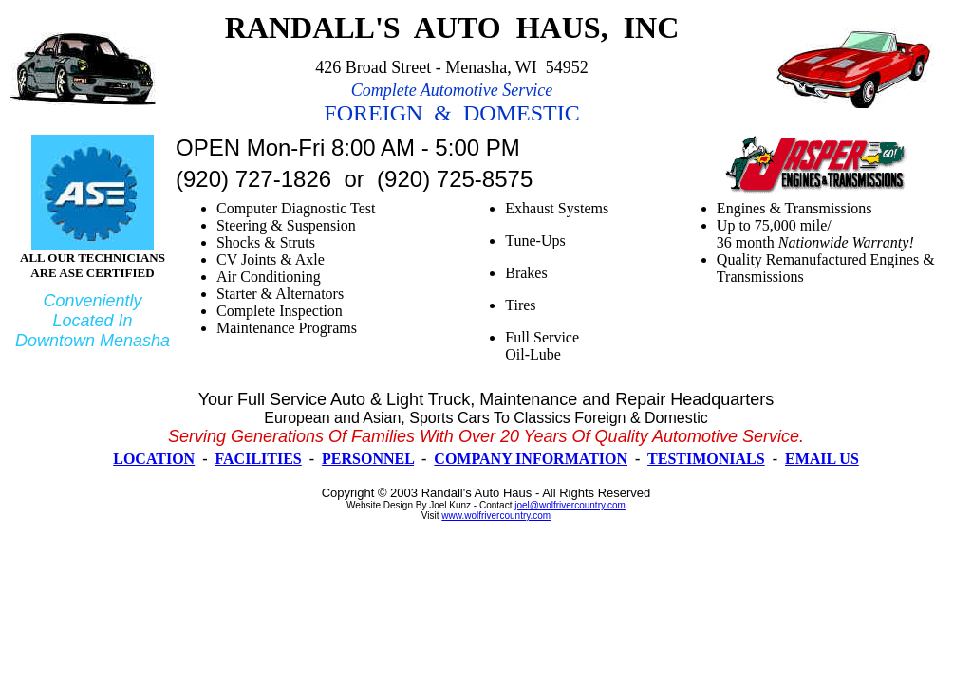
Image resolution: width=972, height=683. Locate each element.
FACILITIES (258, 459)
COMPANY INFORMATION (530, 459)
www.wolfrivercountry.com (496, 515)
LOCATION (154, 459)
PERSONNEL (368, 459)
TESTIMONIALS (706, 459)
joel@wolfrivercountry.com (570, 505)
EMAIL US (822, 459)
